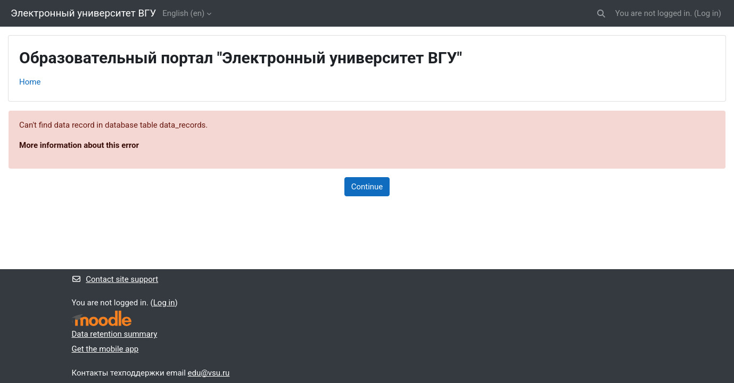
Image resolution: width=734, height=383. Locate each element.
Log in (708, 13)
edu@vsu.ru (209, 373)
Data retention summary (115, 334)
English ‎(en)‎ (183, 13)
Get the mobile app (105, 349)
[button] (601, 13)
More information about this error (79, 145)
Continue (367, 187)
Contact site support (115, 279)
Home (29, 82)
